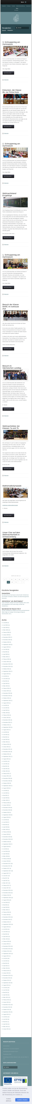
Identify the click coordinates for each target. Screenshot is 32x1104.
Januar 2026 (6, 634)
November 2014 (6, 948)
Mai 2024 (5, 681)
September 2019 (7, 815)
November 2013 (6, 978)
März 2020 (5, 800)
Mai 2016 (5, 905)
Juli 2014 (5, 958)
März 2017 (5, 883)
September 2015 (7, 924)
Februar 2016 (6, 912)
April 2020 (5, 797)
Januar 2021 (6, 776)
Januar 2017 (6, 888)
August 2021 (6, 759)
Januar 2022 (6, 746)
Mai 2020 (5, 795)
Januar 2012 (6, 1029)
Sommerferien (6, 593)
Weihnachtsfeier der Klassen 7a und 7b (11, 427)
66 (23, 579)
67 (27, 579)
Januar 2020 (6, 805)
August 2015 (6, 926)
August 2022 (6, 729)
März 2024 (5, 686)
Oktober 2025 (6, 642)
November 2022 (6, 722)
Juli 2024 (5, 676)
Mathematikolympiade (11, 486)
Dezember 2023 (6, 693)
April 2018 (5, 853)
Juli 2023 (5, 705)
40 (11, 579)
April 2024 (5, 683)
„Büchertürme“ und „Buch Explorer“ (12, 601)
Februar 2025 (6, 659)
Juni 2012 (5, 1019)
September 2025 (7, 644)
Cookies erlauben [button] (22, 1100)
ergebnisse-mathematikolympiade (10, 505)
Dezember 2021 (6, 749)
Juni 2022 (5, 734)
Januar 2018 (6, 861)
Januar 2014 (6, 973)
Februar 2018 (6, 858)
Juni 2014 (5, 960)
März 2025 (5, 656)
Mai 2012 (5, 1021)
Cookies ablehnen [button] (8, 1100)
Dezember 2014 (6, 946)
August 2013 (6, 985)
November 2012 (6, 1007)
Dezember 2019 (6, 807)
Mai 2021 (5, 766)
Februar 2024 (6, 688)
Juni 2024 (5, 678)
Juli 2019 (5, 819)
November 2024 (6, 666)
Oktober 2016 (6, 895)
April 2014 (5, 965)
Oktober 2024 (6, 669)
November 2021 (6, 751)
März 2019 (5, 829)
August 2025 (6, 647)
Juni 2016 (5, 902)
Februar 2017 (6, 885)
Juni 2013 (5, 990)
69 (12, 582)
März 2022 (5, 742)
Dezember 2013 (6, 975)
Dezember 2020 (6, 778)
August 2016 (6, 900)
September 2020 (7, 785)
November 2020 (6, 780)
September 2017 (7, 870)
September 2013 (7, 982)
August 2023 (6, 703)
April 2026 (5, 627)
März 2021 (5, 771)
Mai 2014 (5, 963)
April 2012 (5, 1024)
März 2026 (5, 630)
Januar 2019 (6, 834)
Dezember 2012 (6, 1004)
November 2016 (6, 892)
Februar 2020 (6, 802)
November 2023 (6, 695)
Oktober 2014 (6, 951)
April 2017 (5, 880)
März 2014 (5, 968)
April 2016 (5, 907)
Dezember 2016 (6, 890)
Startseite (4, 30)
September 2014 (7, 953)
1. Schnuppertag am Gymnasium (11, 256)
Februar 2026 (6, 632)
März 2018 (5, 856)
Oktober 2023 (6, 698)
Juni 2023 (5, 707)
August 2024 (6, 673)
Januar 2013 (6, 1002)
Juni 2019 (5, 822)
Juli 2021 (5, 761)
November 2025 (6, 639)
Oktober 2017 (6, 868)
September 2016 (7, 897)
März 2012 (5, 1026)
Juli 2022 (5, 732)
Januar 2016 (6, 914)
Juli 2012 (5, 1016)
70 (16, 582)
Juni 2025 (5, 649)
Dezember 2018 (6, 836)
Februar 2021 (6, 773)
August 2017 (6, 873)
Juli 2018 (5, 849)
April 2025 (5, 654)
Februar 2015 (6, 941)
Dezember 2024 (6, 664)
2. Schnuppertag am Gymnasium (11, 145)
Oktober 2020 (6, 783)
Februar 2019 (6, 832)
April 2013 (5, 995)
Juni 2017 (5, 875)
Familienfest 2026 (7, 1054)
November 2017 (6, 866)
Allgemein (6, 79)
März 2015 (5, 939)
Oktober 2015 (6, 922)
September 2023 (7, 700)
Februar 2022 (6, 744)
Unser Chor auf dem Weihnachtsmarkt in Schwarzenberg (11, 534)
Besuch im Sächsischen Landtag (11, 367)
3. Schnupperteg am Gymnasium (11, 43)
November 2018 (6, 839)
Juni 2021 (5, 763)
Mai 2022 (5, 737)
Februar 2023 (6, 715)
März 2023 (5, 712)
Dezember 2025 (6, 637)
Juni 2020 (5, 793)
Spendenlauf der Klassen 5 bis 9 (11, 609)
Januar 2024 (6, 690)
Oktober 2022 (6, 724)
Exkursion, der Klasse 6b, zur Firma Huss (11, 91)
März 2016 (5, 909)
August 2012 (6, 1014)
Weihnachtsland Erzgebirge (9, 194)
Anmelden (16, 10)
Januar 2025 (6, 661)
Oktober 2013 (6, 980)
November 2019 (6, 810)
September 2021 (7, 756)
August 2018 (6, 846)
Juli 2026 (5, 622)
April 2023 (5, 710)
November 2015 (6, 919)
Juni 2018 (5, 851)
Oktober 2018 (6, 841)
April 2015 (5, 936)
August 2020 (6, 788)
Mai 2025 (5, 651)
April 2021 (5, 768)
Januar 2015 (6, 943)
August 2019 (6, 817)
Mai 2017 (5, 878)
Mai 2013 (5, 992)
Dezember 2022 (6, 720)
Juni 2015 (5, 931)
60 (19, 579)
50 (15, 579)
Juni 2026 (5, 625)
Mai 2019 (5, 824)
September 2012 (7, 1012)
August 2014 (6, 956)
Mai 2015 (5, 934)
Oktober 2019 (6, 812)
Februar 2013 (6, 999)
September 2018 (7, 844)
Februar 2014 (6, 970)
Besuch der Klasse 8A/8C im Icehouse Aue (10, 306)
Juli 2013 (5, 987)
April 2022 (5, 739)
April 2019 (5, 827)
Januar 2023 (6, 717)
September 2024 (7, 671)
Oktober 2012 (6, 1009)
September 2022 (7, 727)
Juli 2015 (5, 929)
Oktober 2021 (6, 754)
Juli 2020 (5, 790)
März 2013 (5, 997)
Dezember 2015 (6, 917)
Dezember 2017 (6, 863)
